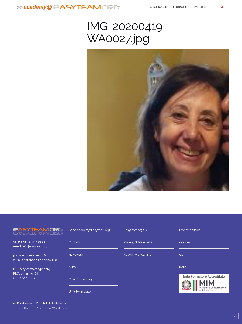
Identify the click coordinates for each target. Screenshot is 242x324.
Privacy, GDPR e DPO (138, 242)
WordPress (60, 308)
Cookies (184, 242)
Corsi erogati (158, 6)
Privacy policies (189, 230)
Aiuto (72, 267)
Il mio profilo (180, 6)
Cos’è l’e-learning (80, 279)
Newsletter (76, 254)
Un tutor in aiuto (80, 291)
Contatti (74, 242)
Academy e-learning (137, 254)
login (182, 267)
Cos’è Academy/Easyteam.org (89, 230)
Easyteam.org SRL (136, 230)
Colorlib (29, 308)
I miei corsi (200, 6)
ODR (182, 254)
